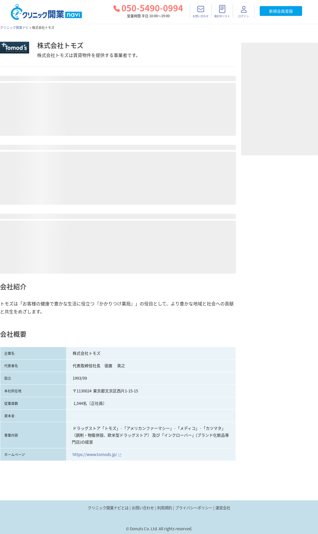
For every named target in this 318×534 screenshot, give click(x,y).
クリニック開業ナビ (14, 27)
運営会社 (222, 508)
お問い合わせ (143, 508)
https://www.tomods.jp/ (95, 454)
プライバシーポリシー (193, 508)
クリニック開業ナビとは (108, 508)
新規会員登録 (281, 11)
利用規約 (164, 508)
